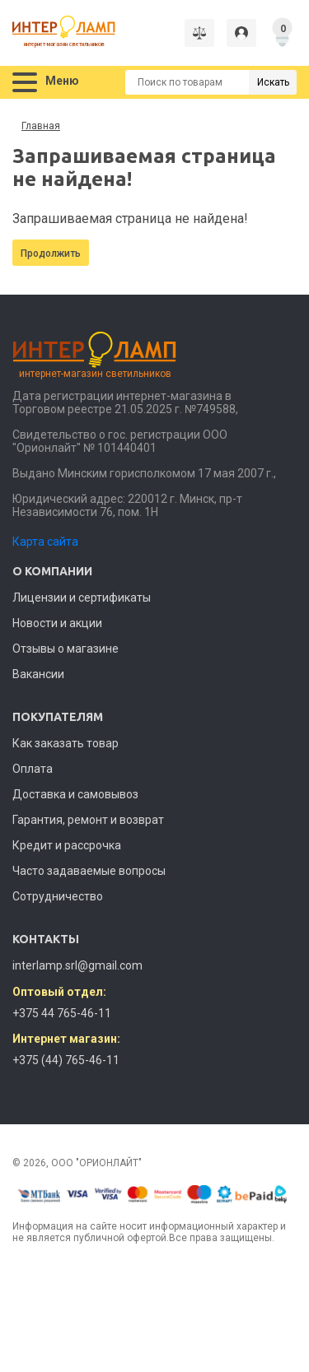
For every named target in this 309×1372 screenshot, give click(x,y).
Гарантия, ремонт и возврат (88, 819)
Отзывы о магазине (65, 648)
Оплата (32, 768)
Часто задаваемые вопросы (89, 870)
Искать (273, 82)
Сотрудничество (57, 896)
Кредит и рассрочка (66, 845)
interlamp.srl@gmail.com (77, 965)
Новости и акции (57, 623)
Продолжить (51, 253)
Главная (40, 126)
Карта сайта (45, 541)
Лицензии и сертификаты (81, 597)
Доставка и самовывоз (75, 794)
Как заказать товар (65, 743)
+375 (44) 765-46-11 (65, 1060)
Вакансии (38, 674)
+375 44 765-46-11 (61, 1013)
